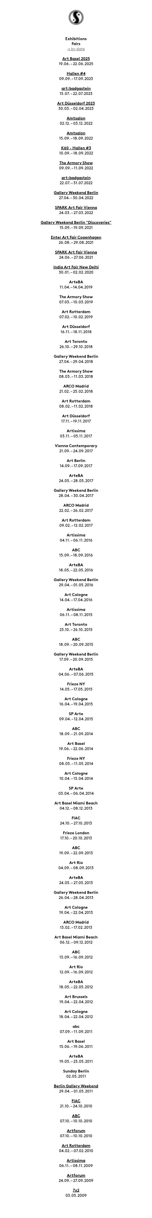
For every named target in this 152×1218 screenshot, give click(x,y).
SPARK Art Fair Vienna (76, 208)
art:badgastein (76, 89)
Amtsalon (76, 119)
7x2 (76, 1191)
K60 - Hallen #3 (76, 148)
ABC (76, 1116)
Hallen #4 (76, 74)
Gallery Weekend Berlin (76, 193)
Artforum (76, 1131)
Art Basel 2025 (76, 59)
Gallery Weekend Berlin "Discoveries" (76, 223)
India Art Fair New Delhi (76, 267)
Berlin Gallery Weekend (76, 1086)
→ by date (76, 49)
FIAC (76, 1101)
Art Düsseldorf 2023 (76, 104)
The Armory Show (76, 163)
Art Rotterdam (76, 1146)
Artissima (76, 1161)
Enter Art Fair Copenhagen (76, 238)
